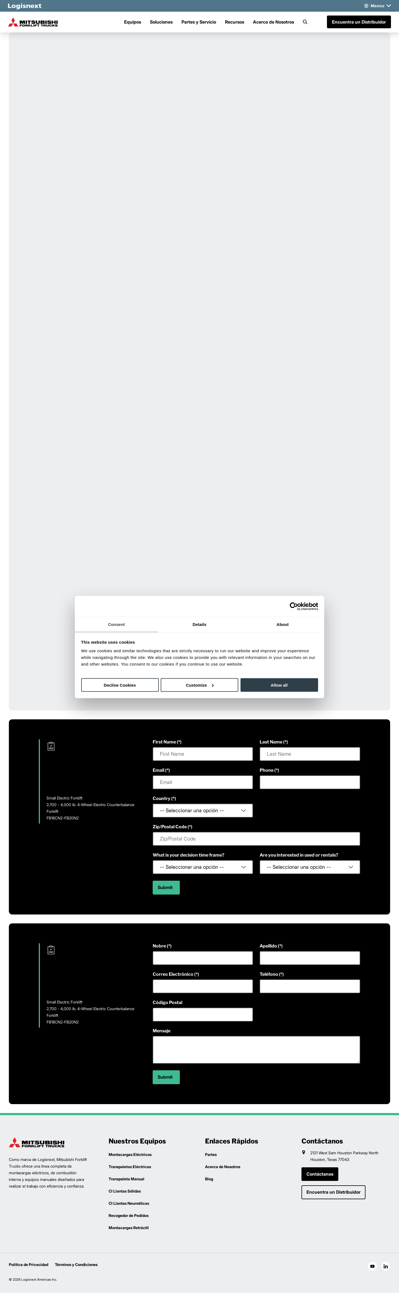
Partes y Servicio (198, 22)
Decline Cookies (120, 684)
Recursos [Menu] (234, 22)
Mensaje (161, 1032)
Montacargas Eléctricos (130, 1155)
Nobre (159, 947)
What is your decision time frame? (188, 856)
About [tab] (283, 624)
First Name (164, 743)
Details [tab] (199, 624)
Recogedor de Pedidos (129, 1216)
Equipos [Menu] (132, 22)
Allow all (279, 684)
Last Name (271, 743)
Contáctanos (319, 1175)
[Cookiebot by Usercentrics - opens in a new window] (294, 606)
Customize (200, 684)
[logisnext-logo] (36, 1143)
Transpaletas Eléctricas (130, 1167)
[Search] (305, 22)
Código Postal (167, 1003)
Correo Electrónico (173, 975)
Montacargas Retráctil (129, 1228)
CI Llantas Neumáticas (129, 1204)
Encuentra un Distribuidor (358, 22)
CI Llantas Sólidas (125, 1192)
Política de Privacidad (28, 1265)
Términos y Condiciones (76, 1265)
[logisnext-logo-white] (25, 5)
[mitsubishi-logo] (36, 22)
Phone (266, 771)
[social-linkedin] (385, 1267)
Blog (209, 1180)
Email (158, 771)
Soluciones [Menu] (161, 22)
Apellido (268, 947)
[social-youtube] (372, 1267)
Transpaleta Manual (126, 1180)
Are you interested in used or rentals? (299, 856)
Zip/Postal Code (170, 828)
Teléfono (269, 975)
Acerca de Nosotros (273, 22)
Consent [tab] (116, 624)
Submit (165, 888)
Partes (211, 1155)
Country (161, 799)
